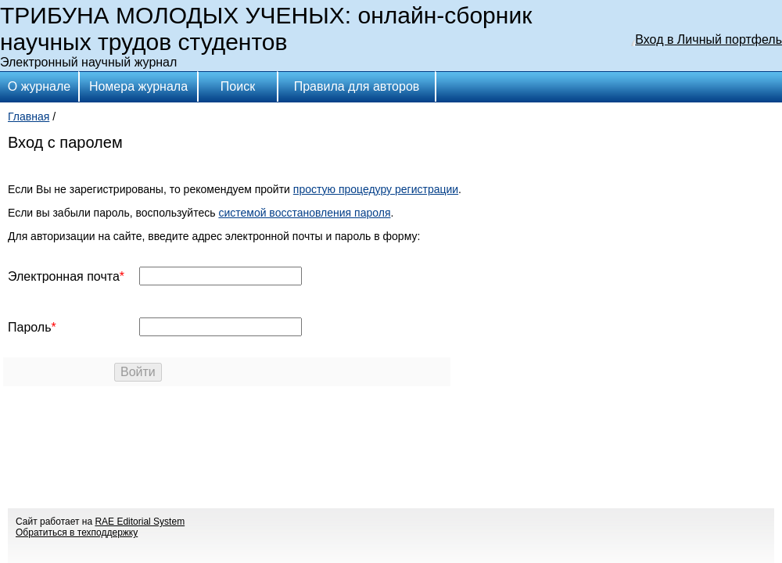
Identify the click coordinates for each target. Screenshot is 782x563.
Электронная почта (64, 276)
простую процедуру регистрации (375, 189)
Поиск (238, 86)
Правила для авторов (357, 86)
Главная (28, 116)
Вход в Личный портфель (708, 39)
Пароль (30, 327)
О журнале (39, 86)
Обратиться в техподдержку (77, 532)
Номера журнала (138, 86)
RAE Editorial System (140, 521)
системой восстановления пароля (304, 212)
